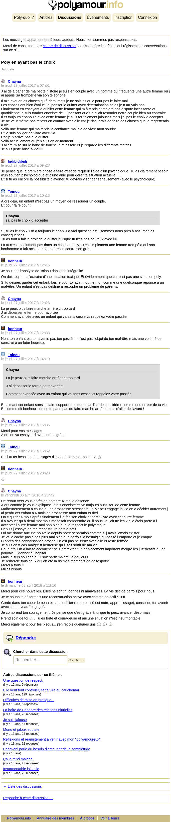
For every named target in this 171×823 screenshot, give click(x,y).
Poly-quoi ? (24, 17)
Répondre (26, 637)
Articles (45, 17)
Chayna (14, 81)
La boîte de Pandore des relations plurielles (38, 710)
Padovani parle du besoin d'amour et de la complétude (46, 749)
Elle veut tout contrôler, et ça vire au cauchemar (41, 690)
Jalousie (7, 69)
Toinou (14, 191)
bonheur (15, 261)
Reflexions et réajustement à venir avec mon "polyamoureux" (52, 739)
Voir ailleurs (109, 818)
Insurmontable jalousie (21, 769)
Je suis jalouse (15, 720)
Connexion (147, 17)
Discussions (69, 17)
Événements (98, 17)
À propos (87, 818)
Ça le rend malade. (18, 759)
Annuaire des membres (55, 818)
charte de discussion (59, 46)
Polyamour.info (85, 5)
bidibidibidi (17, 161)
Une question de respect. (23, 680)
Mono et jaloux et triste (21, 730)
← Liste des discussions (22, 786)
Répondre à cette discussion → (28, 798)
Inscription (123, 17)
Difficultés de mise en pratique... (29, 700)
